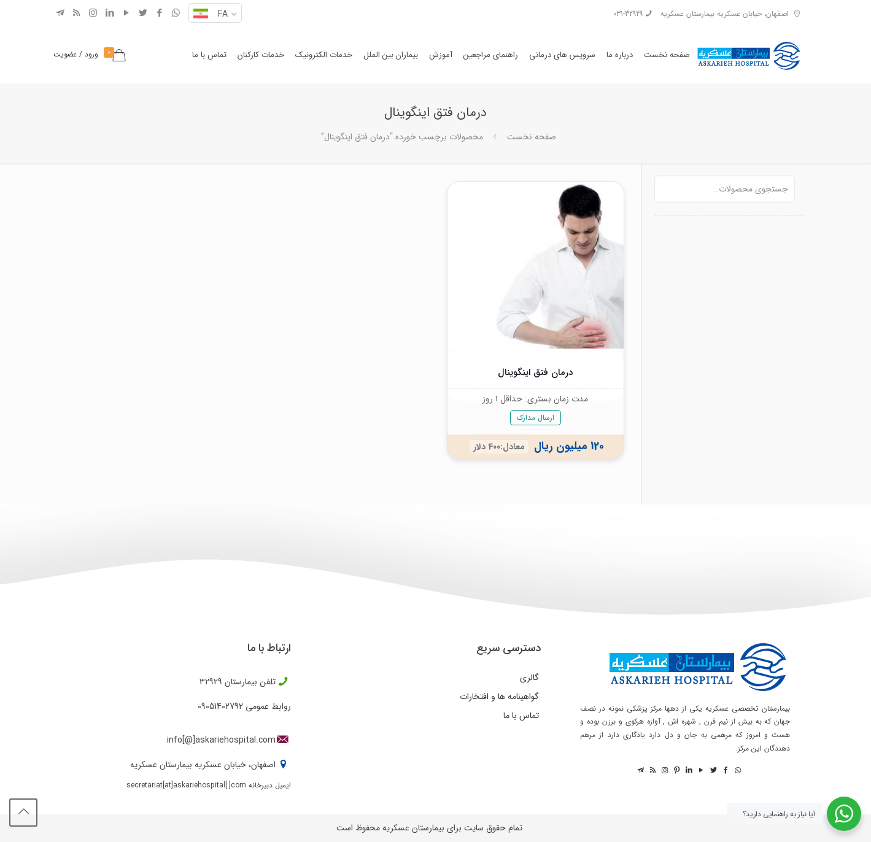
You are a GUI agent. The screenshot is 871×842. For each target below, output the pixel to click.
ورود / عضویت (75, 54)
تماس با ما (521, 715)
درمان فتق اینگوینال (535, 372)
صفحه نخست (531, 137)
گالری (529, 677)
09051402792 (220, 706)
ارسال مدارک (535, 417)
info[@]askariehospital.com (221, 740)
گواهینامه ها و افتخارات (499, 696)
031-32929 (628, 14)
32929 (210, 682)
